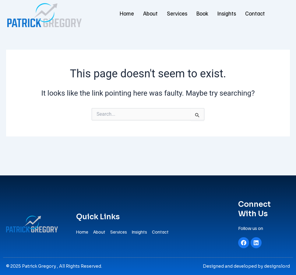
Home (128, 13)
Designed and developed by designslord (246, 266)
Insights (227, 13)
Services (177, 13)
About (151, 13)
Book (203, 13)
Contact (254, 13)
